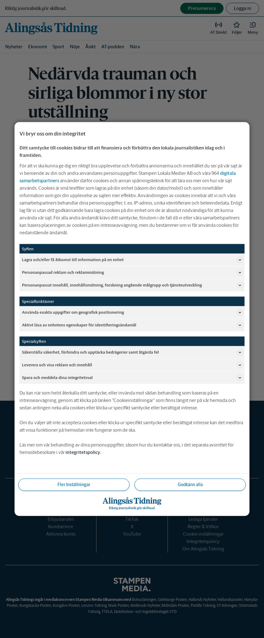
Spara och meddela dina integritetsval (132, 378)
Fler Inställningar (73, 484)
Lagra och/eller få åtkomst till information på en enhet (132, 260)
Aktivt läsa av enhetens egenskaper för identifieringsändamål (132, 325)
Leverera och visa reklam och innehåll (132, 365)
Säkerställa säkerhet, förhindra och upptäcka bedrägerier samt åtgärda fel (132, 352)
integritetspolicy (83, 452)
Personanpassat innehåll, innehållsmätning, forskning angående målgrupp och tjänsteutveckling (132, 285)
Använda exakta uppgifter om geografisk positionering (132, 312)
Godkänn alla (190, 484)
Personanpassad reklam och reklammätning (132, 272)
